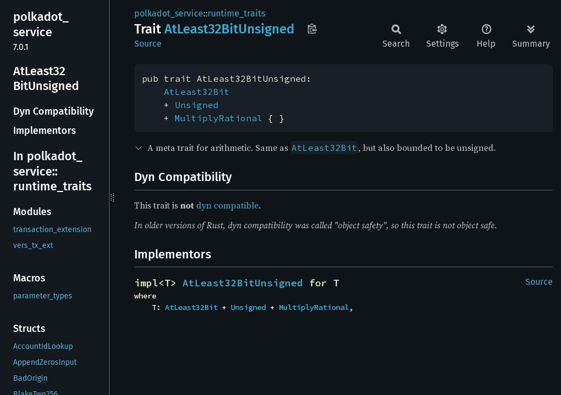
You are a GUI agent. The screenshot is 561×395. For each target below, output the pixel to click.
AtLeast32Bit (197, 91)
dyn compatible (227, 205)
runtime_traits (236, 13)
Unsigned (197, 104)
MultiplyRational (218, 117)
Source (148, 43)
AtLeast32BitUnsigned (242, 282)
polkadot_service (168, 13)
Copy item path (312, 28)
